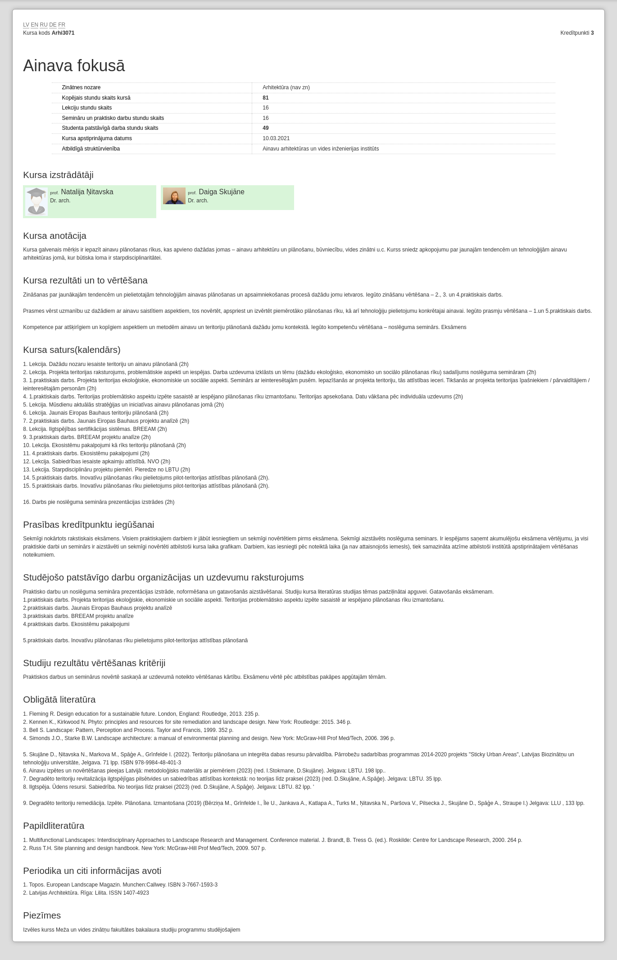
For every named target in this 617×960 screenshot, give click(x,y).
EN (34, 25)
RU (43, 25)
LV (26, 25)
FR (61, 25)
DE (53, 25)
